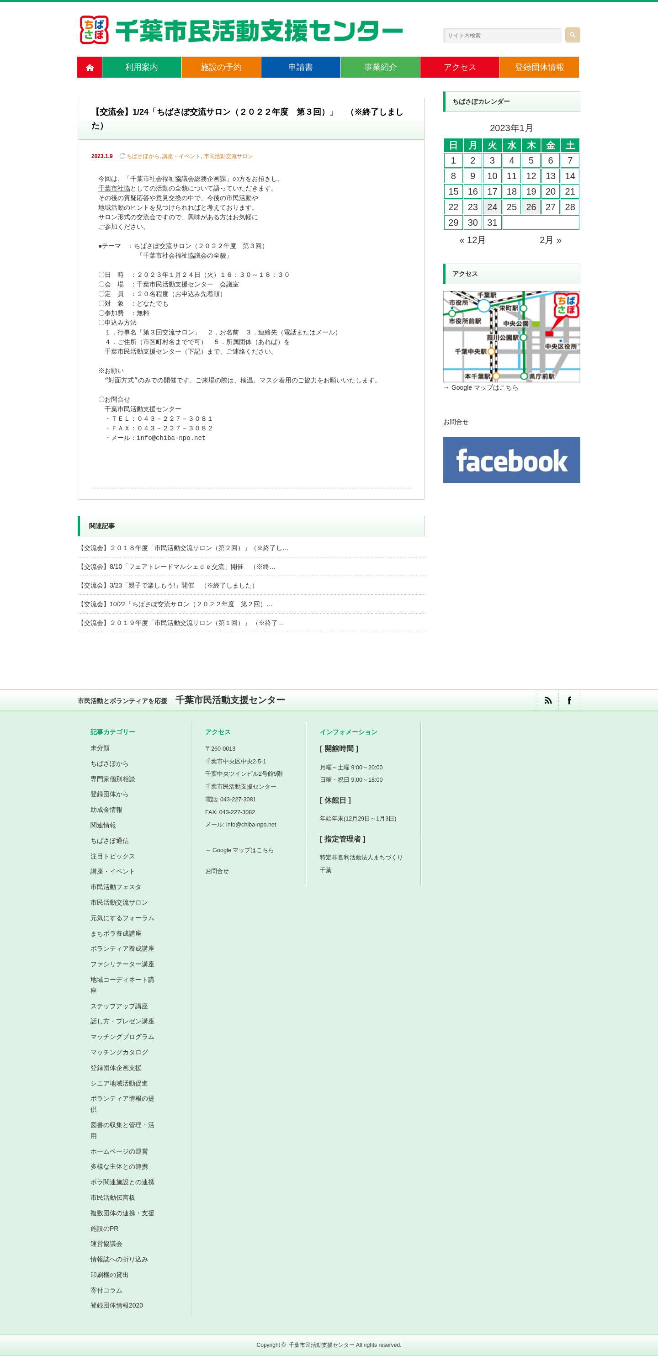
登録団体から (109, 794)
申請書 (300, 67)
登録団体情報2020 (116, 1305)
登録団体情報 (539, 67)
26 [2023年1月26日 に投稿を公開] (531, 207)
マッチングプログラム (122, 1036)
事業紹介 (380, 67)
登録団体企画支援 (116, 1067)
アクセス (460, 67)
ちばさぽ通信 (109, 840)
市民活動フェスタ (116, 886)
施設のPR (104, 1228)
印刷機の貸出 (109, 1274)
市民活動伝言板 (112, 1197)
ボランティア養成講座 (122, 948)
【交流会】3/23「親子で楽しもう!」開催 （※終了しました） (168, 585)
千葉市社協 (114, 189)
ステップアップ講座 (119, 1006)
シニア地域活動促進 (119, 1083)
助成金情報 (106, 809)
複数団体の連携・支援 (122, 1213)
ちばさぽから (143, 156)
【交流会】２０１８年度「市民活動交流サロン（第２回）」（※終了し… (183, 547)
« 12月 (472, 240)
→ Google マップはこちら (481, 387)
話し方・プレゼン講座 (122, 1021)
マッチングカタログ (119, 1052)
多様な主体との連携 (119, 1166)
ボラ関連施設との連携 (122, 1182)
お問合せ (456, 421)
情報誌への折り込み (119, 1259)
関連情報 (103, 825)
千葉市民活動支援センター (322, 1345)
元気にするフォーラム (122, 918)
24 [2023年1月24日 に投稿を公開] (492, 207)
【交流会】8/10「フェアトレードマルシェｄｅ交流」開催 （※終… (177, 566)
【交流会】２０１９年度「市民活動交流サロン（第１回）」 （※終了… (181, 622)
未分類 (100, 748)
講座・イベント (181, 156)
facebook (569, 700)
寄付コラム (106, 1290)
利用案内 (141, 67)
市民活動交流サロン (228, 156)
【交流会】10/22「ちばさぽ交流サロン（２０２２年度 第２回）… (175, 604)
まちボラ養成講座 (116, 933)
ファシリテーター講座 (122, 964)
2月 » (551, 240)
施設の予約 (221, 67)
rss (547, 700)
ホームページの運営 (119, 1151)
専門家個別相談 (112, 779)
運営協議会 (106, 1243)
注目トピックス (112, 856)
